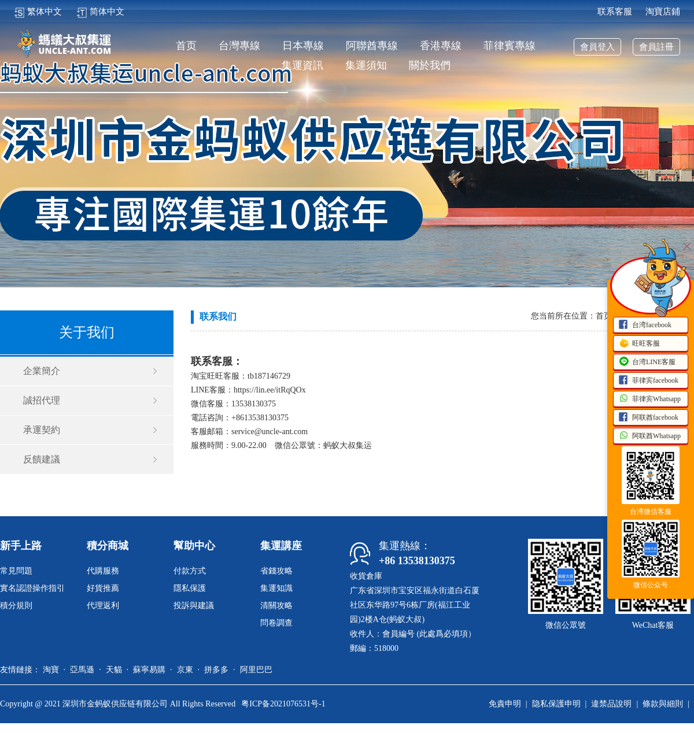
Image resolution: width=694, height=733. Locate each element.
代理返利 (103, 605)
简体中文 (100, 11)
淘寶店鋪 (662, 11)
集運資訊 (302, 65)
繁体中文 (38, 11)
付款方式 (190, 571)
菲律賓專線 (509, 45)
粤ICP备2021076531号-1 (283, 703)
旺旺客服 (639, 344)
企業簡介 (41, 371)
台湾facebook (644, 325)
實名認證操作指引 (32, 588)
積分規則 (16, 605)
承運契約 (41, 430)
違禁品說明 (611, 703)
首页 (186, 45)
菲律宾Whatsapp (649, 399)
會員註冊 (656, 46)
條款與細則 (663, 703)
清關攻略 (276, 605)
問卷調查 (276, 623)
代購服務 (103, 571)
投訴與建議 (194, 605)
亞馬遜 (82, 669)
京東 (185, 669)
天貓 (114, 669)
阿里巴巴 (256, 669)
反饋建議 (41, 459)
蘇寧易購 (149, 669)
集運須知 (366, 65)
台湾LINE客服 (646, 362)
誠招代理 (41, 400)
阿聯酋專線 (372, 45)
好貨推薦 (103, 588)
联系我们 (218, 316)
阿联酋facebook (648, 418)
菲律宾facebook (648, 381)
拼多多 (216, 669)
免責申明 (505, 703)
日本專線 (303, 45)
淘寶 (51, 669)
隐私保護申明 (556, 703)
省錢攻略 (276, 571)
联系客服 (614, 11)
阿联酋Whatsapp (649, 436)
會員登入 (597, 46)
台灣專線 (239, 45)
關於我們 (430, 65)
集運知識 (276, 588)
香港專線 (441, 45)
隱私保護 (190, 588)
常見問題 (16, 571)
